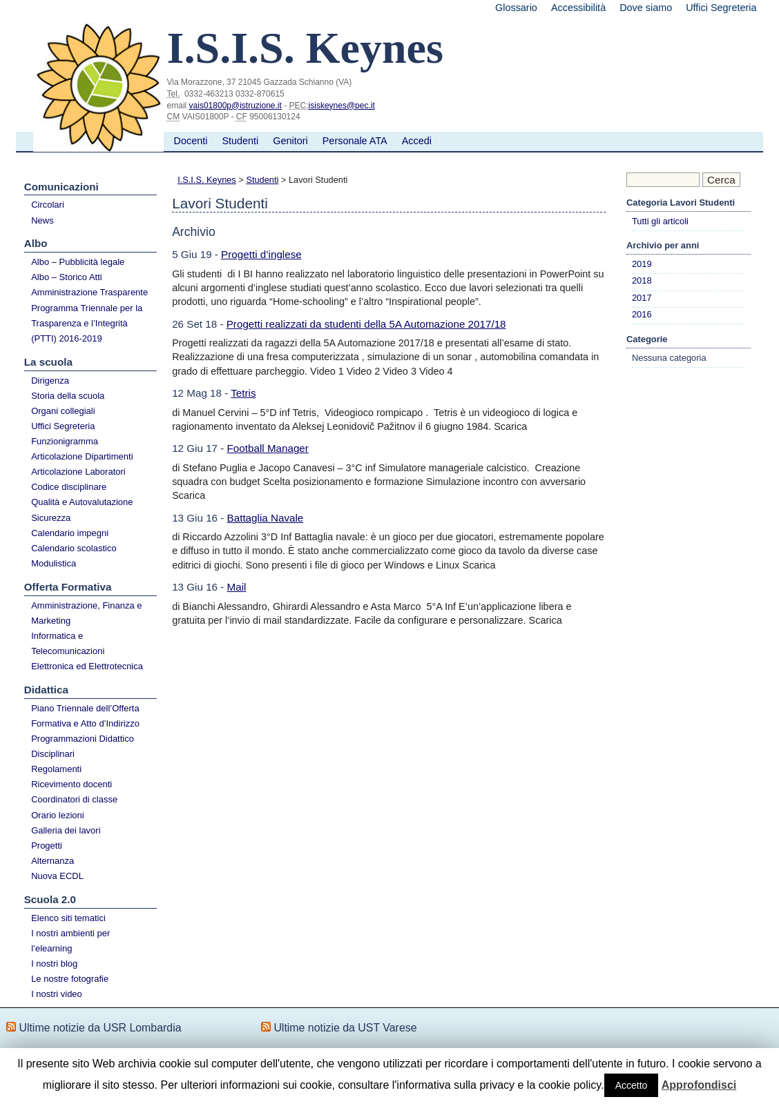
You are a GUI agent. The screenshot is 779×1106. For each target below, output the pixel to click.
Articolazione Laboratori (78, 471)
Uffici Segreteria (721, 7)
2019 (642, 264)
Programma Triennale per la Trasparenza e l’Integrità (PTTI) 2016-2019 (86, 323)
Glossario (516, 7)
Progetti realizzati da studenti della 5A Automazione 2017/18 (366, 324)
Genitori (290, 140)
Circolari (47, 204)
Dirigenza (50, 380)
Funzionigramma (64, 441)
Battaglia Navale (265, 518)
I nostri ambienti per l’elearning (70, 941)
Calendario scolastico (74, 548)
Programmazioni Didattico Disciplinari (82, 746)
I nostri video (56, 994)
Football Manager (268, 448)
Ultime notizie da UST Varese (344, 1028)
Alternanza (52, 861)
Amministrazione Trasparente (89, 292)
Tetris (243, 393)
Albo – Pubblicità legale (77, 262)
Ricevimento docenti (71, 784)
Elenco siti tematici (68, 918)
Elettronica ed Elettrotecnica (87, 666)
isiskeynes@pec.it (342, 105)
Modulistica (53, 563)
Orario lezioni (57, 815)
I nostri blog (54, 963)
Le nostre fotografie (69, 979)
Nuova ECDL (57, 876)
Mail (237, 587)
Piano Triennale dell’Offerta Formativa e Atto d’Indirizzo (85, 716)
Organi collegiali (63, 411)
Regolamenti (56, 769)
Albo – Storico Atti (66, 277)
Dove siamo (645, 7)
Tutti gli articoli (660, 221)
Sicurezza (50, 518)
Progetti (46, 845)
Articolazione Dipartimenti (82, 456)
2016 (642, 314)
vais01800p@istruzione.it (235, 105)
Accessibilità (578, 7)
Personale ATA (355, 140)
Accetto (631, 1085)
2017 (642, 298)
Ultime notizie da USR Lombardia (100, 1028)
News (42, 220)
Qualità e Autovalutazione (82, 502)
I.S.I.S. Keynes (206, 180)
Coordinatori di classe (74, 799)
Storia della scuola (67, 396)
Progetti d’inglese (261, 254)
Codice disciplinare (68, 487)
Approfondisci (699, 1085)
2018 (642, 280)
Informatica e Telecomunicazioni (67, 643)
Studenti (240, 140)
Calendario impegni (69, 533)
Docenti (191, 140)
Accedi (417, 140)
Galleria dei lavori (65, 830)
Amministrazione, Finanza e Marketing (86, 613)
